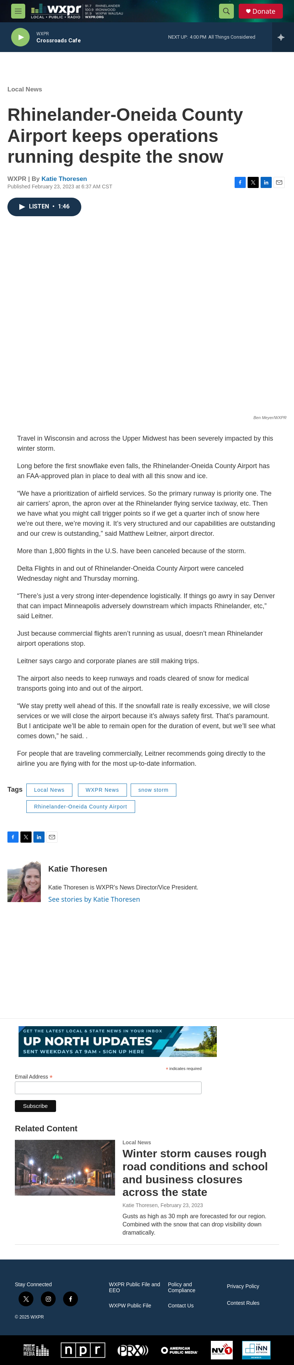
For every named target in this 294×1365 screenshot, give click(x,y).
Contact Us (180, 1306)
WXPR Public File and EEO (134, 1287)
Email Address (34, 1076)
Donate (263, 11)
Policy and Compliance (181, 1287)
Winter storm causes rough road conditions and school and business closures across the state (195, 1172)
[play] (20, 37)
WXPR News (102, 790)
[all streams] (283, 37)
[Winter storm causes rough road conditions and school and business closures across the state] (65, 1168)
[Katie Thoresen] (24, 879)
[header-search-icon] (226, 11)
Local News (24, 89)
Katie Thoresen (64, 178)
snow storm (153, 790)
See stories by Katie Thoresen (94, 899)
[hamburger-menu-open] (18, 11)
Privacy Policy (243, 1286)
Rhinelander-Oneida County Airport (80, 807)
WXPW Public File (130, 1306)
